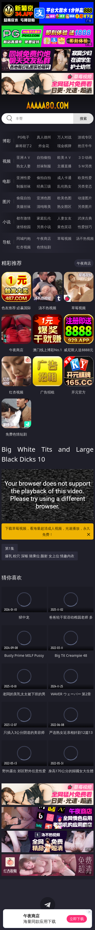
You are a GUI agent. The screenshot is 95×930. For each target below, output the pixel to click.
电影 (7, 181)
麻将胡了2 (23, 145)
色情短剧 (44, 247)
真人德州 (44, 137)
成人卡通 (64, 177)
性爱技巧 (85, 226)
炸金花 (44, 145)
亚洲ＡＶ (23, 157)
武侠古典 (85, 218)
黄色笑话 (64, 226)
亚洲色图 (44, 197)
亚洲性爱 (23, 177)
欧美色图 (64, 197)
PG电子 (23, 137)
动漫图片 (85, 197)
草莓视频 (64, 238)
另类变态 (85, 186)
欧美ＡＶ (64, 157)
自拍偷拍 (44, 157)
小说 (7, 222)
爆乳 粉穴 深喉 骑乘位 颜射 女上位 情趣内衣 (39, 555)
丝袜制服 (44, 166)
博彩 (7, 141)
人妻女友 (64, 218)
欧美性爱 (85, 177)
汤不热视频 (85, 238)
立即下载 (77, 918)
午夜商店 (44, 238)
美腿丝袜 (23, 206)
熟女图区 (64, 206)
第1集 (9, 548)
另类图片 (85, 206)
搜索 (83, 118)
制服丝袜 (23, 186)
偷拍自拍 (44, 177)
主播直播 (64, 166)
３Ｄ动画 (85, 157)
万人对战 (64, 137)
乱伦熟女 (64, 186)
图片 (7, 201)
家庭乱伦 (44, 218)
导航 (7, 242)
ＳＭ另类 (85, 166)
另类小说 (44, 226)
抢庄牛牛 (85, 145)
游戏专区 (85, 137)
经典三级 (44, 186)
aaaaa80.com (47, 106)
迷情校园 (23, 226)
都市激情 (23, 218)
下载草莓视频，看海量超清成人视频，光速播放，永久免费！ (48, 532)
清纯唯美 (44, 206)
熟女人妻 (23, 166)
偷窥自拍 (23, 197)
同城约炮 (23, 238)
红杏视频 (23, 247)
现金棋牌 (64, 145)
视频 (7, 161)
